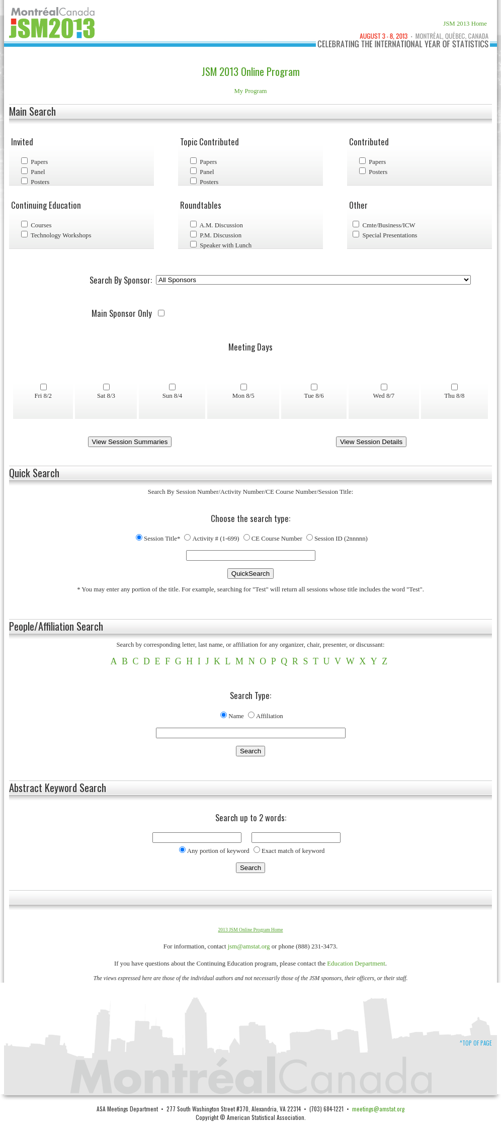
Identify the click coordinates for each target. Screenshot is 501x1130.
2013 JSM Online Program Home (250, 929)
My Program (250, 91)
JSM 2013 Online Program (251, 71)
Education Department (356, 963)
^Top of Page (476, 1043)
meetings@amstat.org (378, 1108)
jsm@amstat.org (249, 946)
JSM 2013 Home (465, 23)
